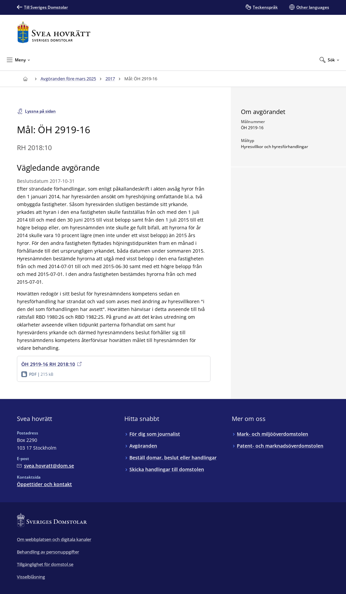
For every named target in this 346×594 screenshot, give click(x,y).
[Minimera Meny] (18, 60)
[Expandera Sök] (329, 60)
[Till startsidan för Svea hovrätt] (53, 32)
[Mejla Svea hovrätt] (45, 466)
